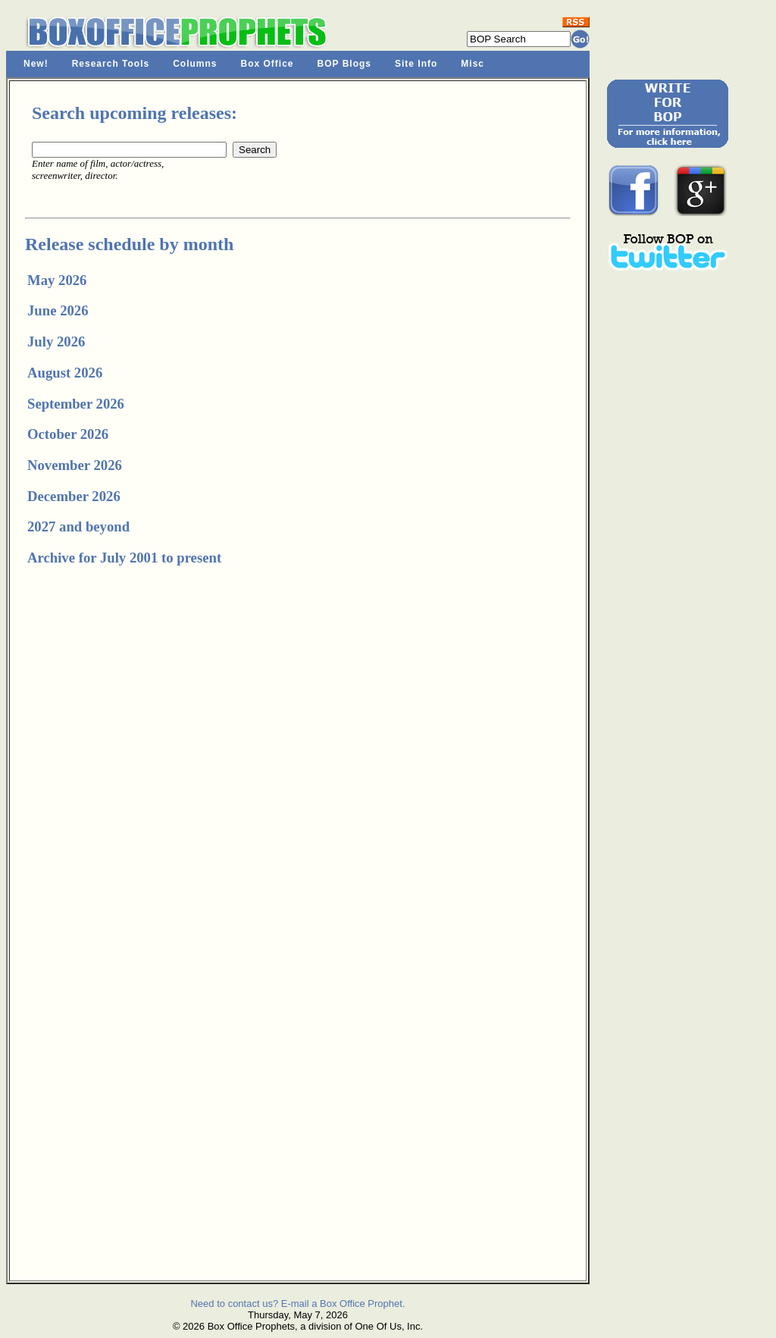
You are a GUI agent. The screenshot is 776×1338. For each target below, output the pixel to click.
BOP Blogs (344, 63)
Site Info (416, 63)
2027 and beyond (78, 526)
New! (35, 63)
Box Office (267, 63)
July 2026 (56, 341)
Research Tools (110, 63)
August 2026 (64, 373)
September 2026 (75, 404)
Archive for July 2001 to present (124, 558)
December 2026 (73, 496)
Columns (195, 63)
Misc (472, 63)
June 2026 (58, 310)
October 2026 (67, 434)
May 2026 (56, 280)
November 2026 (74, 465)
